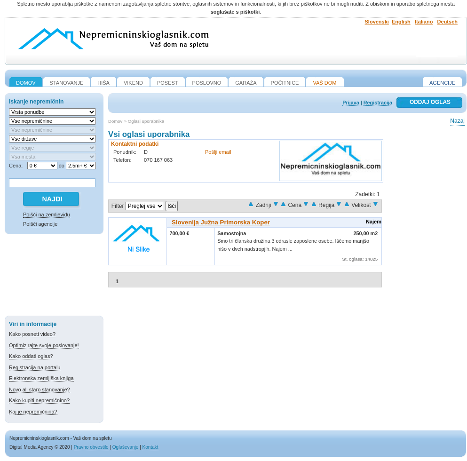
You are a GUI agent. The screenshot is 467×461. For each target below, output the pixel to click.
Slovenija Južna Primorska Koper (221, 222)
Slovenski (377, 21)
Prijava (350, 102)
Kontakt (150, 447)
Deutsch (447, 21)
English (401, 21)
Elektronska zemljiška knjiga (41, 378)
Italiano (424, 21)
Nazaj (457, 121)
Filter (117, 206)
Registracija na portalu (34, 367)
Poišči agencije (40, 224)
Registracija (378, 102)
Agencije (442, 83)
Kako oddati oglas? (31, 356)
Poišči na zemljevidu (46, 214)
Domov (115, 121)
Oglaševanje (125, 447)
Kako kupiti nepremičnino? (39, 400)
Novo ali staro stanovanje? (39, 389)
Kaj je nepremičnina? (33, 411)
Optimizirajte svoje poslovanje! (44, 345)
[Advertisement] (54, 276)
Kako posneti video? (32, 334)
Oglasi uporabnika (146, 121)
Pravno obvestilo (91, 447)
